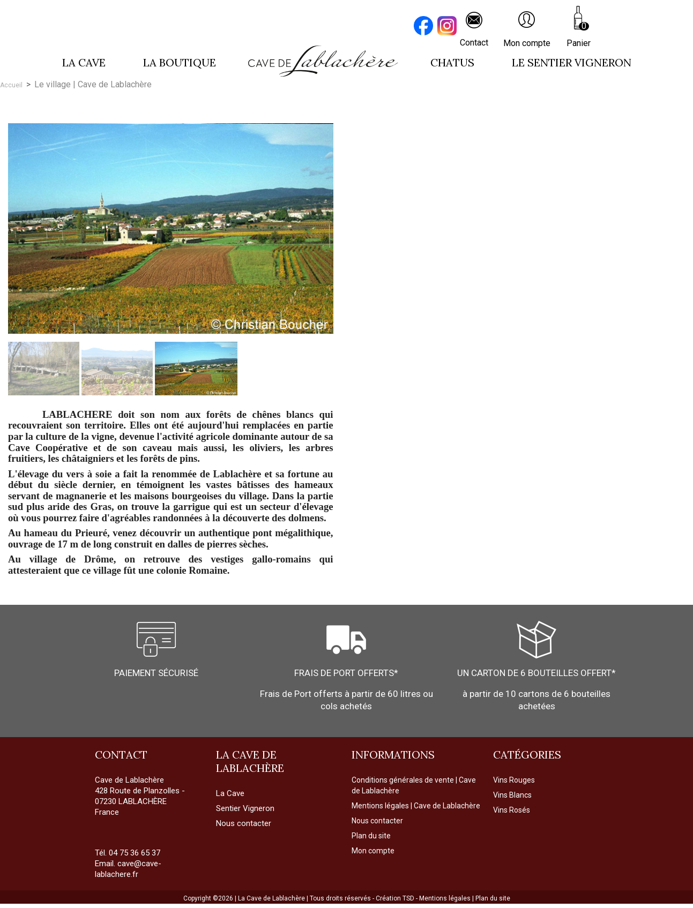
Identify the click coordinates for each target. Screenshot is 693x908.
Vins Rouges (514, 780)
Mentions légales (445, 898)
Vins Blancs (512, 795)
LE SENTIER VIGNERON (571, 62)
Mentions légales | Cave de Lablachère (416, 805)
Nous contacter (377, 820)
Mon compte (373, 850)
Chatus (452, 62)
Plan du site (371, 835)
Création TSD (396, 898)
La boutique (179, 62)
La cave (84, 62)
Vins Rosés (511, 810)
